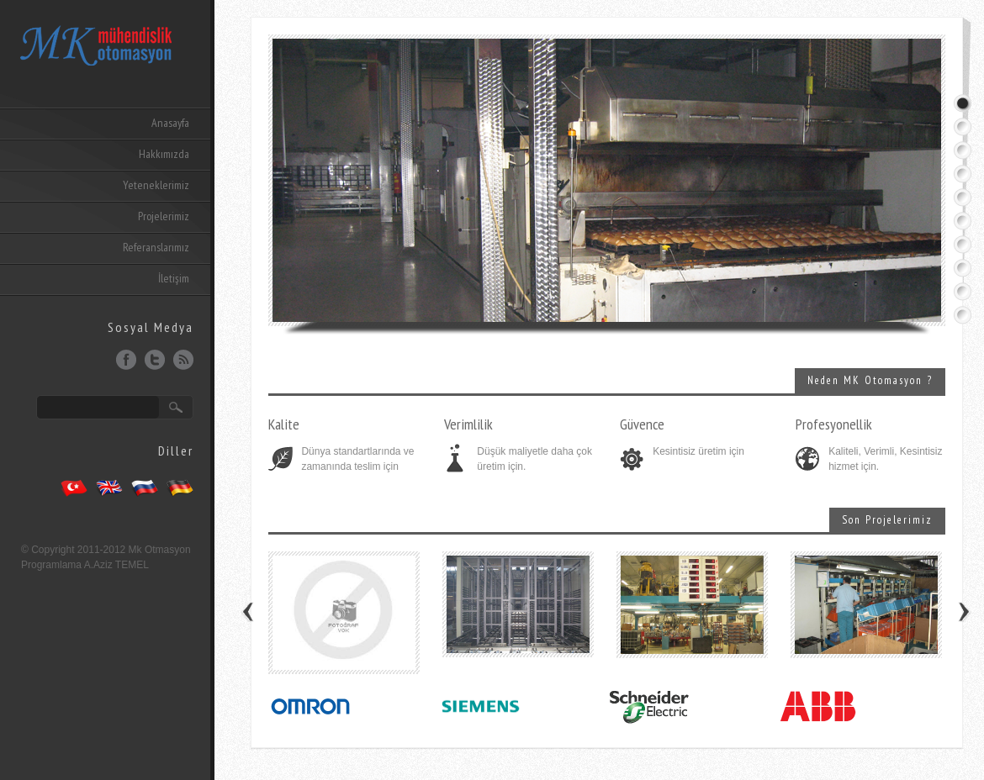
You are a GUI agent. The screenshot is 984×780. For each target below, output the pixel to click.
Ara (176, 407)
